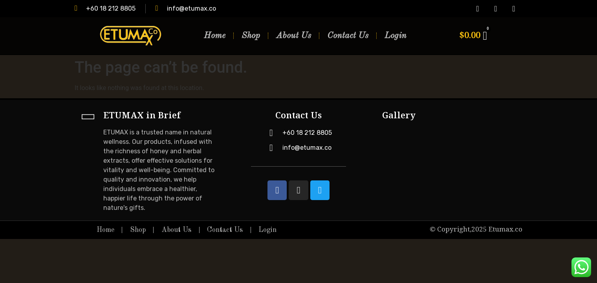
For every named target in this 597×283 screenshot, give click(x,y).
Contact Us (347, 35)
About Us (293, 35)
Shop (251, 35)
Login (396, 35)
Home (214, 35)
